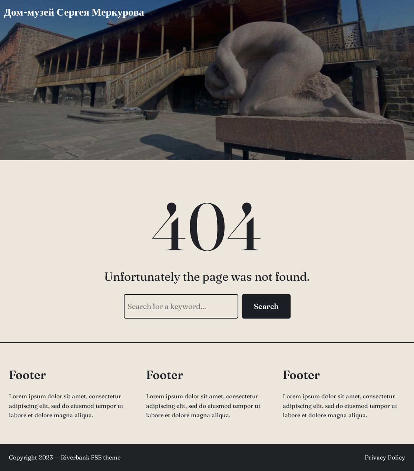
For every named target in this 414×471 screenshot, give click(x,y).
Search (266, 306)
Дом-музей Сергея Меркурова (74, 12)
